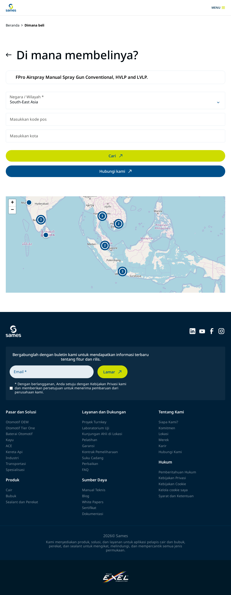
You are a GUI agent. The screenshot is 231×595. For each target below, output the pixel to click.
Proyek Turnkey (94, 422)
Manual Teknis (93, 490)
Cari (116, 156)
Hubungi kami (116, 171)
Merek (164, 439)
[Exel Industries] (115, 577)
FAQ (85, 469)
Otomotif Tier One (20, 428)
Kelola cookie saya (173, 490)
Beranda (12, 25)
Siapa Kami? (168, 422)
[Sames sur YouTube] (202, 330)
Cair (9, 490)
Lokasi (163, 433)
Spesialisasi (15, 469)
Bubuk (11, 496)
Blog (85, 496)
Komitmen (167, 428)
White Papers (92, 502)
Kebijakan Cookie (172, 484)
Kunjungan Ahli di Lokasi (102, 433)
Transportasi (16, 463)
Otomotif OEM (17, 422)
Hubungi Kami (170, 452)
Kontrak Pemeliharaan (100, 452)
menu (218, 8)
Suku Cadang (92, 458)
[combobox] (115, 100)
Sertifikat (89, 507)
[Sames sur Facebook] (212, 330)
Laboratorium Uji (95, 428)
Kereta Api (14, 452)
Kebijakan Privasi (172, 478)
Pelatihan (89, 439)
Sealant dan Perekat (22, 502)
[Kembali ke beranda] (11, 8)
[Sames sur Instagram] (221, 330)
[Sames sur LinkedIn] (192, 330)
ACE (9, 445)
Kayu (10, 439)
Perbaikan (90, 463)
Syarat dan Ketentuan (176, 496)
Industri (12, 458)
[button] (46, 235)
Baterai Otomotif (19, 433)
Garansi (88, 445)
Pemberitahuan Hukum (177, 472)
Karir (163, 445)
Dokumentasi (92, 513)
